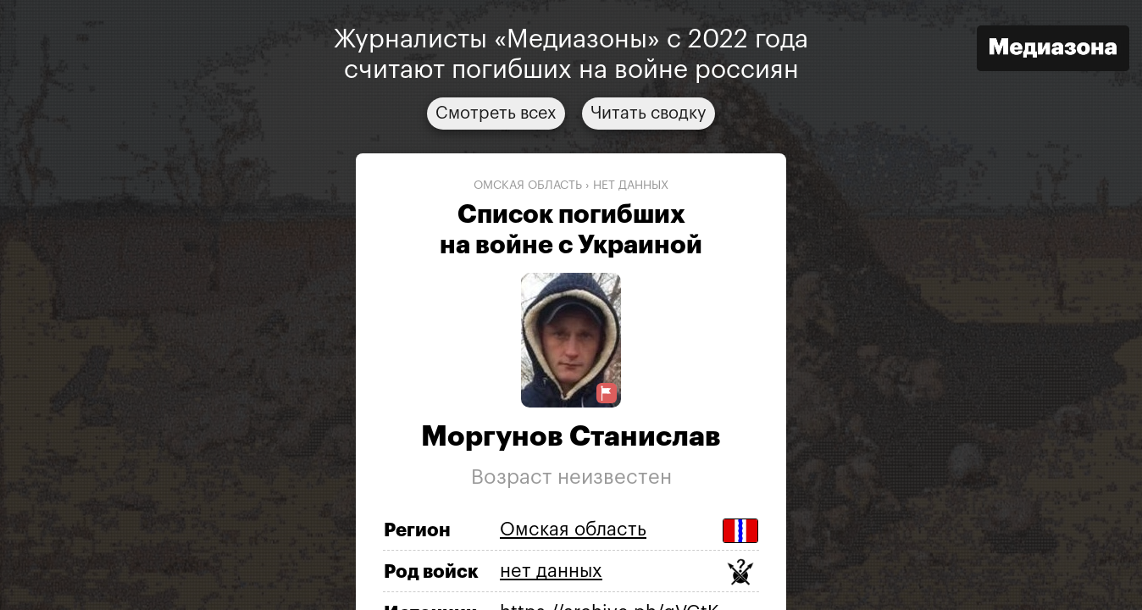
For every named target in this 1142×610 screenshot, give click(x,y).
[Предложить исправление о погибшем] (606, 393)
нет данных (630, 185)
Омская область (528, 185)
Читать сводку (648, 113)
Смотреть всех (496, 113)
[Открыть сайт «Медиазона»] (1053, 50)
